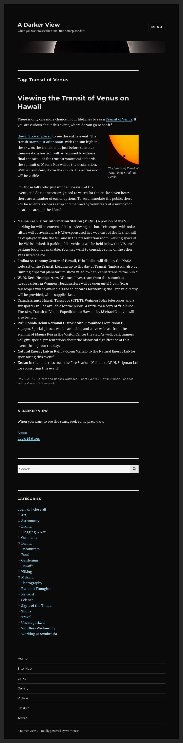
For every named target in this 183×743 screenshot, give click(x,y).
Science (27, 600)
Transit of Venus (119, 119)
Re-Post (27, 594)
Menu (156, 27)
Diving (26, 543)
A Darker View (39, 24)
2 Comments (47, 383)
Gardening (29, 560)
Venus (31, 383)
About (22, 433)
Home (23, 659)
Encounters (30, 549)
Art (23, 515)
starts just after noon (46, 142)
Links (22, 678)
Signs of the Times (36, 606)
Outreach (71, 378)
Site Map (25, 668)
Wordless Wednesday (38, 628)
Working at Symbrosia (39, 634)
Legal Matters (29, 438)
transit (115, 378)
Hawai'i (105, 378)
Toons (26, 611)
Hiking (26, 572)
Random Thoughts (36, 589)
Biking (26, 526)
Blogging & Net (33, 532)
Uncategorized (33, 623)
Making (27, 577)
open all (24, 509)
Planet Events (88, 378)
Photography (31, 583)
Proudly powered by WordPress (59, 731)
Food (25, 555)
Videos (23, 698)
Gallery (23, 688)
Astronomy (30, 521)
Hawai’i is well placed (35, 136)
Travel (26, 617)
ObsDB (23, 708)
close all (39, 509)
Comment (29, 538)
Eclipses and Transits (50, 378)
